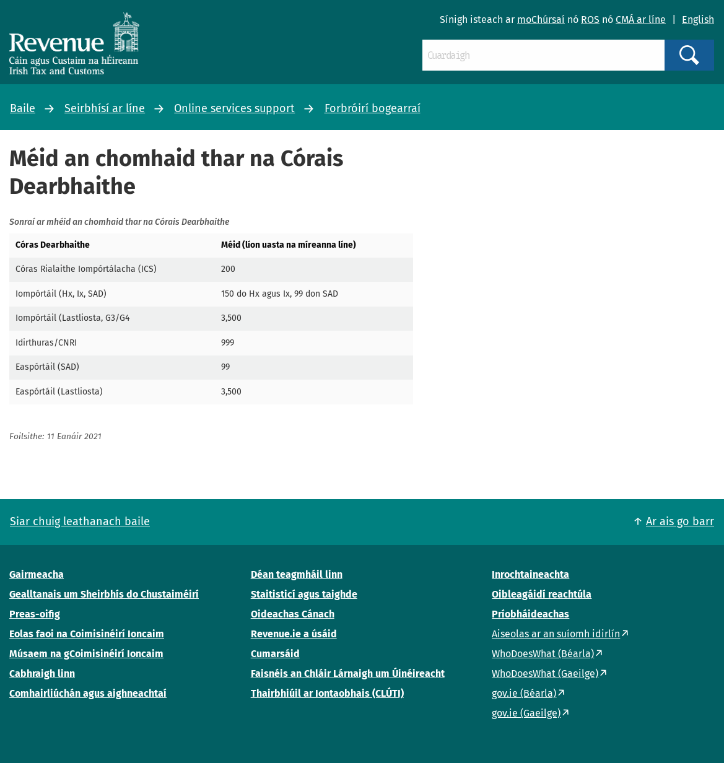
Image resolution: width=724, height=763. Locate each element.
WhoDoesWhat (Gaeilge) (545, 673)
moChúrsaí (541, 19)
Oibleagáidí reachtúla (541, 594)
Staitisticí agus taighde (304, 594)
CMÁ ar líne (641, 19)
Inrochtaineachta (530, 574)
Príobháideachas (530, 614)
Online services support (234, 108)
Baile (22, 108)
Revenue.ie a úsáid (294, 634)
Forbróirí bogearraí (373, 108)
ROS (590, 19)
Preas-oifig (34, 614)
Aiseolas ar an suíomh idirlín (556, 634)
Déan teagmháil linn (296, 574)
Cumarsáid (275, 654)
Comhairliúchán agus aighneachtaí (88, 693)
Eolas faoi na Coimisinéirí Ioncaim (86, 634)
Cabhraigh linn (42, 673)
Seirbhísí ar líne (104, 108)
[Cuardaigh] (543, 55)
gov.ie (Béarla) (524, 693)
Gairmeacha (36, 574)
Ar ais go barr (680, 521)
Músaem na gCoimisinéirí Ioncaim (86, 654)
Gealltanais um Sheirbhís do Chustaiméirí (104, 594)
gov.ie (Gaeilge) (526, 713)
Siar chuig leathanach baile (80, 521)
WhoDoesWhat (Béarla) (543, 654)
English (698, 19)
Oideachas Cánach (292, 614)
